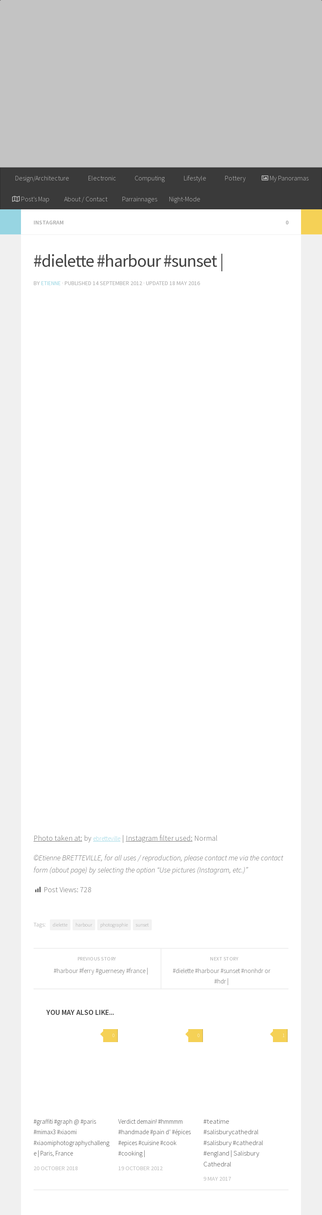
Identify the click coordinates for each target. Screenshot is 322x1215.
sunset (142, 924)
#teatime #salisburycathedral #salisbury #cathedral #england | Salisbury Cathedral (233, 1142)
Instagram (50, 222)
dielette (60, 924)
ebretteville (111, 837)
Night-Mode (184, 199)
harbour (83, 924)
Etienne (51, 282)
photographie (114, 924)
